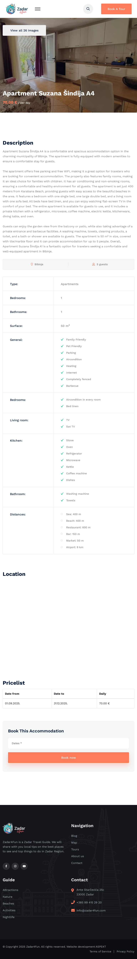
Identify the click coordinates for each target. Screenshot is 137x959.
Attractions (10, 890)
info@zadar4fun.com (91, 910)
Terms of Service (100, 951)
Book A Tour (116, 9)
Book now (68, 757)
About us (77, 856)
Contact (76, 863)
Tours (75, 849)
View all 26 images (24, 30)
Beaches (8, 903)
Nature (7, 896)
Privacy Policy (125, 951)
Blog (74, 835)
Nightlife (8, 917)
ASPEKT (101, 946)
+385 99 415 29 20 (89, 902)
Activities (9, 910)
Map (74, 842)
